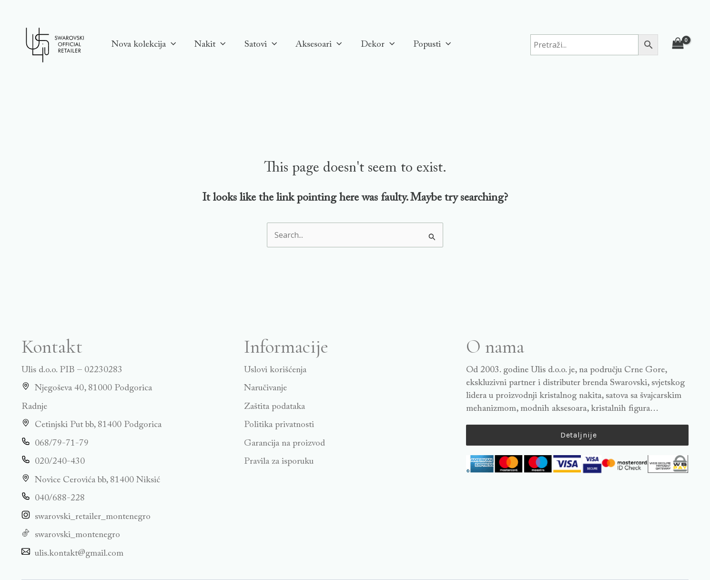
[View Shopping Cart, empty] (678, 44)
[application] (170, 45)
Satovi (259, 45)
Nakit (208, 45)
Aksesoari (317, 45)
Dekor (375, 45)
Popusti (429, 45)
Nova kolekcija (143, 45)
